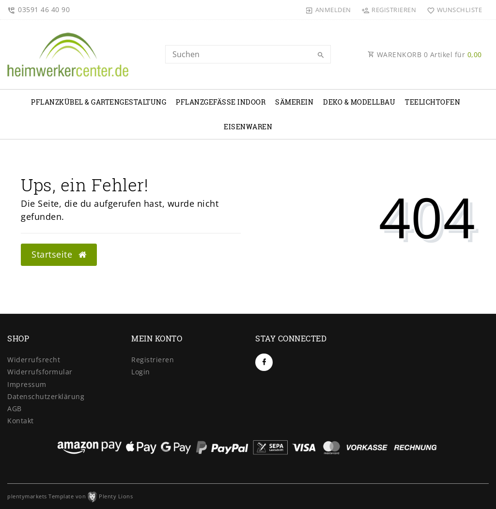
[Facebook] (264, 362)
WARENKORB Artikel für (425, 54)
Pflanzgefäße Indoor (220, 102)
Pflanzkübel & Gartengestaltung (98, 102)
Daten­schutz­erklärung (45, 396)
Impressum (26, 384)
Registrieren (152, 359)
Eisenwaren (248, 126)
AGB (14, 408)
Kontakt (20, 420)
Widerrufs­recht (33, 359)
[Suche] (321, 55)
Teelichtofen (432, 102)
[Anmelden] (328, 9)
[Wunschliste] (452, 9)
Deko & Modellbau (359, 102)
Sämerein (294, 102)
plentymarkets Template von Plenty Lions (70, 496)
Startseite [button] (58, 254)
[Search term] (247, 54)
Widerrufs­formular (40, 371)
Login (140, 371)
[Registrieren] (388, 9)
